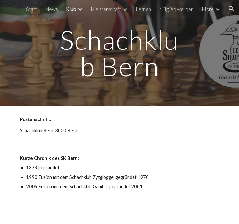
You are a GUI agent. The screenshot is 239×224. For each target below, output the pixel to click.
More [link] (208, 9)
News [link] (51, 9)
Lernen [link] (143, 9)
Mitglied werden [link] (176, 9)
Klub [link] (71, 9)
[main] (119, 53)
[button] (231, 8)
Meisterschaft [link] (106, 9)
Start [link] (31, 9)
